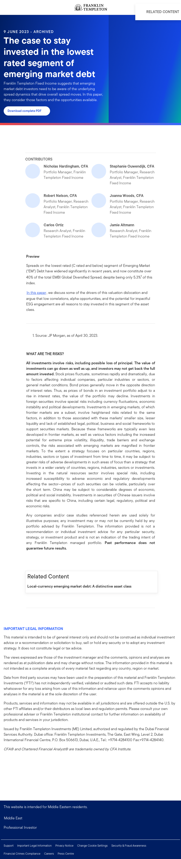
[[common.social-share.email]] (52, 561)
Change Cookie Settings (92, 845)
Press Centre (66, 853)
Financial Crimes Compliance (22, 853)
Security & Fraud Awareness (128, 845)
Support (9, 845)
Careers (49, 853)
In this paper (36, 292)
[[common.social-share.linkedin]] (37, 561)
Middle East (13, 818)
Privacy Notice (64, 845)
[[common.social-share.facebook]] (30, 561)
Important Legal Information (34, 845)
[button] (90, 827)
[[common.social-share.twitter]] (44, 561)
